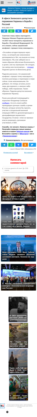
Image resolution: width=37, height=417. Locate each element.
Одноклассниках (9, 136)
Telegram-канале (22, 131)
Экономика (31, 178)
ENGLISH (10, 2)
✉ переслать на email (10, 153)
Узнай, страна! (30, 236)
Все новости (28, 153)
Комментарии (30, 28)
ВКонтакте (24, 134)
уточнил (30, 67)
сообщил (5, 103)
